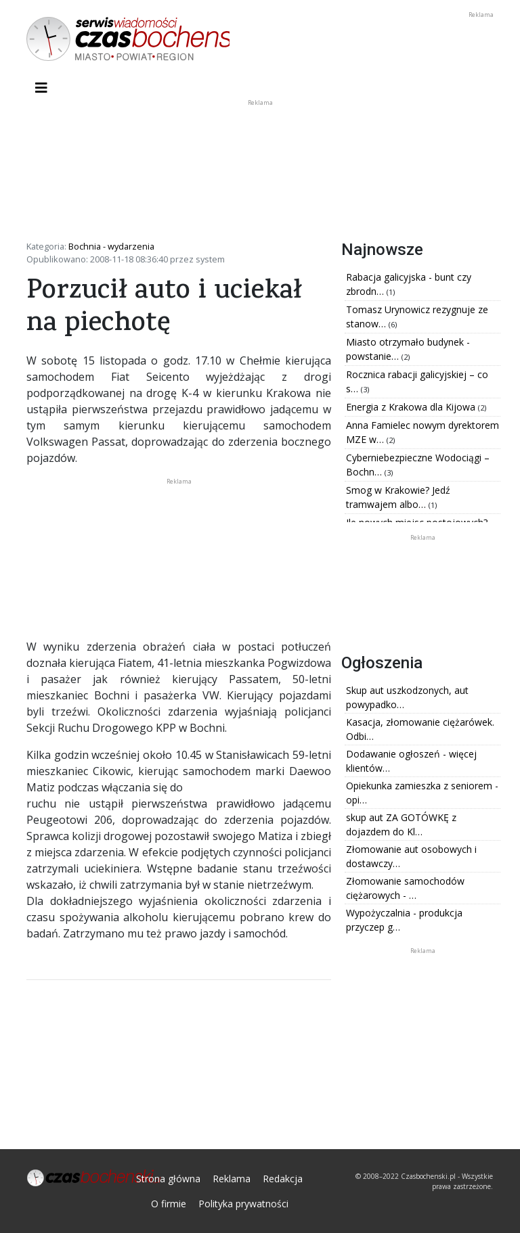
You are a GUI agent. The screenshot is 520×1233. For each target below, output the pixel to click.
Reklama (232, 1178)
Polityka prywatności (243, 1203)
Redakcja (283, 1178)
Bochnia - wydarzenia (111, 246)
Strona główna (168, 1178)
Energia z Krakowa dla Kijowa (412, 406)
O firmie (168, 1203)
